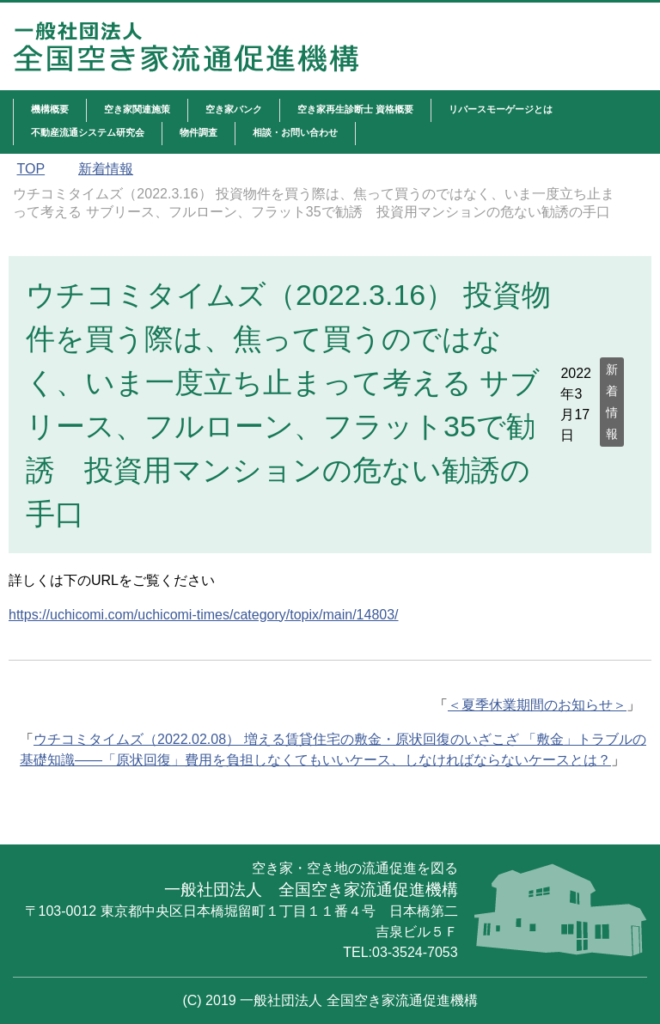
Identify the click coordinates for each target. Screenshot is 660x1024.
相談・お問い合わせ (295, 132)
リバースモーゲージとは (501, 109)
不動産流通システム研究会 (87, 132)
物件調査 (198, 132)
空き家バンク (233, 109)
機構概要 (50, 109)
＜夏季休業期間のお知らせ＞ (537, 705)
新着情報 (612, 402)
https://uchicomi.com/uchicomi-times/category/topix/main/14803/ (204, 614)
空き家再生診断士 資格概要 (355, 109)
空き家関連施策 (137, 109)
